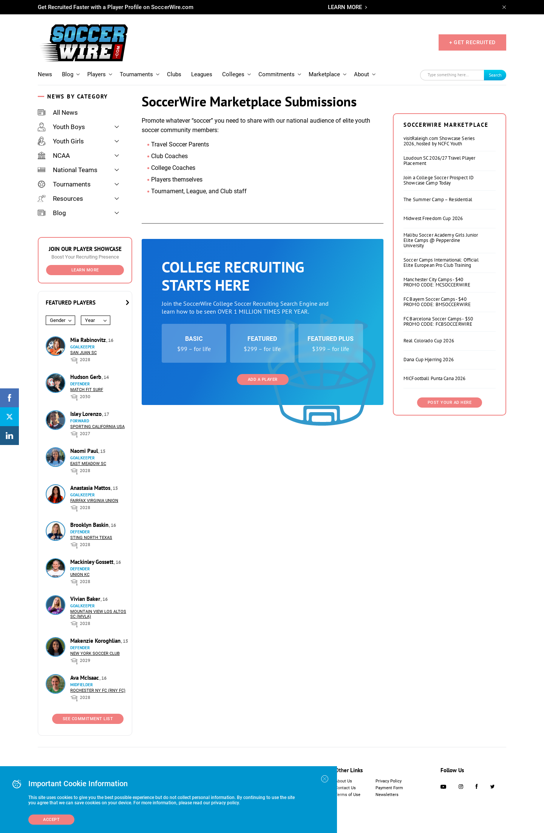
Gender (57, 320)
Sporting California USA (97, 426)
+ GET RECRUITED (472, 42)
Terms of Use (347, 794)
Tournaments (136, 74)
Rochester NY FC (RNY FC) (97, 690)
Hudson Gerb (86, 376)
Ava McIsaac (85, 677)
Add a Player (263, 379)
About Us (343, 781)
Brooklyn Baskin (90, 524)
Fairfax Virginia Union (94, 500)
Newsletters (387, 794)
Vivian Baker (86, 598)
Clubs (174, 74)
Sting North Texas (91, 537)
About (361, 74)
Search (495, 75)
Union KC (80, 574)
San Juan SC (83, 352)
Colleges (233, 74)
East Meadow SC (88, 463)
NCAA (54, 155)
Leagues (201, 74)
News (45, 74)
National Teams (67, 170)
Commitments (276, 74)
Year (90, 320)
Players (96, 74)
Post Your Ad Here (450, 402)
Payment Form (389, 787)
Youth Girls (61, 141)
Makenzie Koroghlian (96, 640)
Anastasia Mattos (91, 487)
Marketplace (324, 74)
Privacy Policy (389, 781)
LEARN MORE (345, 7)
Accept (51, 819)
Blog (67, 74)
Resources (60, 198)
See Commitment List (88, 718)
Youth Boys (61, 127)
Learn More (85, 270)
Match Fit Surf (86, 389)
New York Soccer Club (95, 653)
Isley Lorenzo (86, 413)
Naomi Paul (84, 450)
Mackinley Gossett (92, 561)
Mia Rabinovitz (88, 339)
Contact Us (345, 787)
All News (58, 112)
